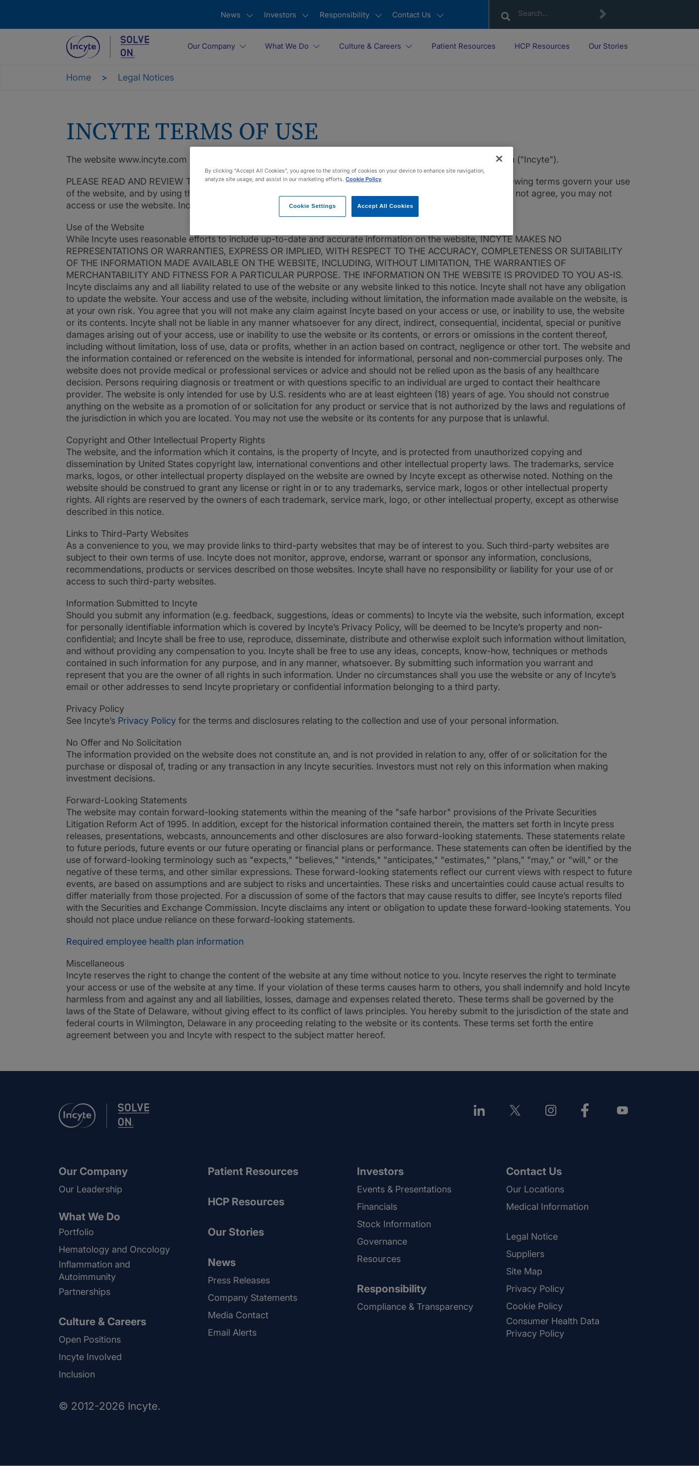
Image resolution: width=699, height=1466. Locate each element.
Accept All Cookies (385, 206)
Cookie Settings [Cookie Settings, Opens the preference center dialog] (312, 206)
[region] (351, 191)
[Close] (499, 159)
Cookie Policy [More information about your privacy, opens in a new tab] (364, 179)
